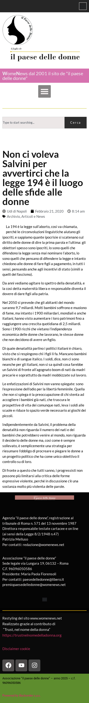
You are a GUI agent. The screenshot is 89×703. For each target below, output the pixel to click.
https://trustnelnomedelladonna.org (31, 635)
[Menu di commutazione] (83, 6)
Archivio (13, 216)
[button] (44, 91)
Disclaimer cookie (16, 648)
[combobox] (33, 122)
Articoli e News (33, 216)
